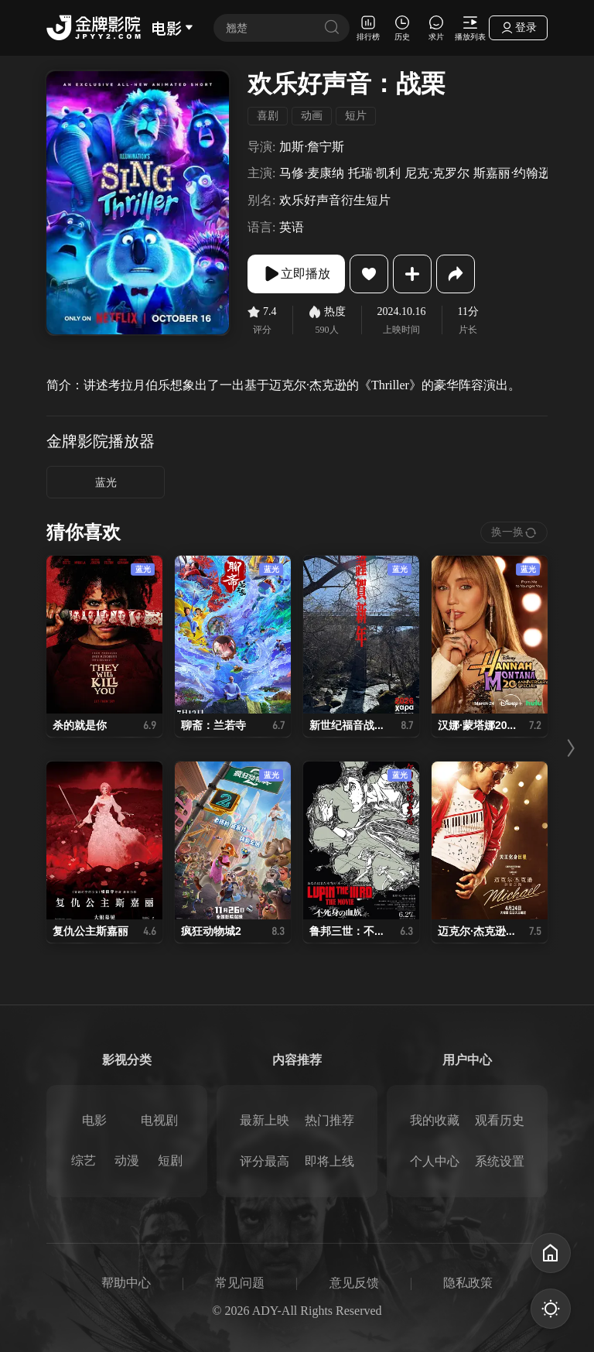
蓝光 (106, 482)
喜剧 (267, 116)
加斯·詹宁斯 (311, 146)
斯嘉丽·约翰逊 (512, 173)
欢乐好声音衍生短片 (335, 200)
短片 (356, 116)
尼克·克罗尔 (437, 173)
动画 (312, 116)
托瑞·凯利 (374, 173)
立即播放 (296, 274)
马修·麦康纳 (311, 173)
